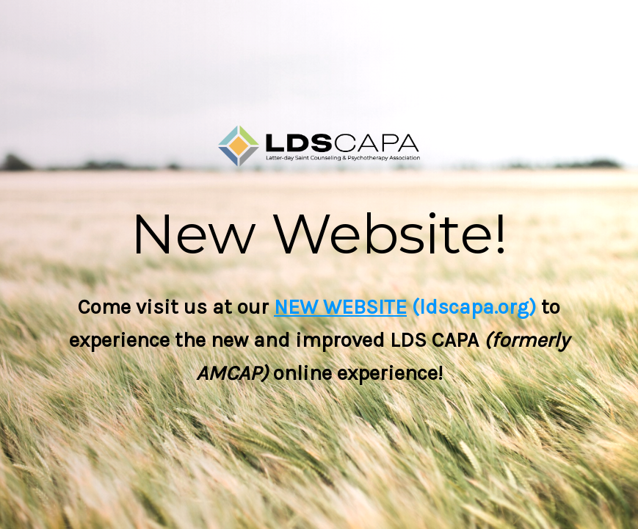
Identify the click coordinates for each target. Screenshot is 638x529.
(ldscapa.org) (471, 307)
